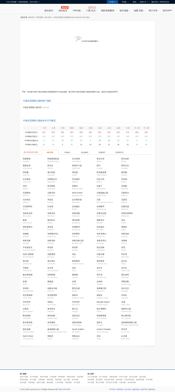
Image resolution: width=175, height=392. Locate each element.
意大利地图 (34, 377)
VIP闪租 (77, 10)
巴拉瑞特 (76, 179)
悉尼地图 (99, 380)
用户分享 (153, 10)
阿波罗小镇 (77, 165)
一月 (44, 128)
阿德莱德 (26, 159)
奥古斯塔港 (126, 316)
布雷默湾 (76, 227)
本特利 (26, 288)
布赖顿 (26, 234)
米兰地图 (91, 382)
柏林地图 (91, 380)
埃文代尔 (125, 288)
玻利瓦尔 (51, 220)
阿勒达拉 (76, 336)
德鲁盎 (50, 281)
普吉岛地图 (133, 377)
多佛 (25, 281)
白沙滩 (124, 336)
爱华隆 (124, 172)
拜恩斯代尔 (52, 179)
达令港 (50, 268)
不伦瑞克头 (27, 247)
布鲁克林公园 (78, 240)
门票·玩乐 (90, 10)
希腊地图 (61, 377)
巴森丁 (99, 186)
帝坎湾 (124, 329)
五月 (81, 128)
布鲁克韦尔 (101, 240)
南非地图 (75, 380)
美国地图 (31, 382)
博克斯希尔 (27, 227)
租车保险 (124, 10)
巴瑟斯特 (26, 193)
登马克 (99, 275)
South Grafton (78, 329)
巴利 (25, 186)
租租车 (9, 9)
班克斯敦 (51, 186)
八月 (109, 128)
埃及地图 (23, 382)
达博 (74, 281)
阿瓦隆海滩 (101, 172)
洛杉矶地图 (132, 382)
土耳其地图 (59, 382)
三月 (63, 128)
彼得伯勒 (51, 316)
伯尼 (123, 247)
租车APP (167, 10)
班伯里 (50, 247)
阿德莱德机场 (53, 159)
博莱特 (124, 227)
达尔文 (99, 268)
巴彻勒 (124, 186)
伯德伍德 (125, 206)
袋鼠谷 (99, 295)
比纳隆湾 (100, 206)
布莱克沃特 (27, 213)
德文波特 (125, 275)
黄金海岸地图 (109, 380)
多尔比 (124, 261)
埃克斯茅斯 (52, 295)
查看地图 (46, 107)
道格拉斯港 (77, 322)
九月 (118, 128)
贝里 (98, 200)
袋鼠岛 (75, 295)
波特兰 (99, 322)
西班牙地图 (44, 377)
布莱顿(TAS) (52, 234)
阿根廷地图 (71, 377)
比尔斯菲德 (77, 200)
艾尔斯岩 (26, 179)
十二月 (146, 128)
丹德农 (26, 268)
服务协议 (152, 389)
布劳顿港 (51, 322)
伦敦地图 (122, 382)
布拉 (74, 254)
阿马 (98, 165)
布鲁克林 (125, 234)
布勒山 (50, 302)
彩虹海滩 (26, 329)
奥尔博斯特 (101, 309)
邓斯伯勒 (125, 281)
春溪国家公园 (53, 329)
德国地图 (50, 380)
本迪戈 (50, 200)
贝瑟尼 (124, 200)
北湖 (123, 302)
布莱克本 (51, 213)
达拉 (74, 268)
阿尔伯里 (125, 159)
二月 (53, 128)
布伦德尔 (100, 227)
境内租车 (63, 10)
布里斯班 (76, 234)
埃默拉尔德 (52, 288)
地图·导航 (138, 10)
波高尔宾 (76, 316)
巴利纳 (124, 179)
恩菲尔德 (76, 288)
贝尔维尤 (26, 200)
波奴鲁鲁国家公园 (129, 322)
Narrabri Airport (103, 302)
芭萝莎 (75, 186)
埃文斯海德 (27, 295)
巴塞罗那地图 (129, 380)
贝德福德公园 (102, 193)
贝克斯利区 (27, 206)
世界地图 (39, 17)
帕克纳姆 (26, 316)
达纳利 (99, 281)
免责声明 (144, 389)
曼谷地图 (142, 377)
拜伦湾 (124, 254)
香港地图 (119, 380)
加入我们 (128, 389)
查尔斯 (26, 261)
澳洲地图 (50, 382)
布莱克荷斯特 (127, 213)
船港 (25, 220)
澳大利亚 (48, 17)
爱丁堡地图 (103, 377)
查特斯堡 (76, 261)
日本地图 (76, 382)
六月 (90, 128)
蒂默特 (50, 336)
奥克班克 (51, 309)
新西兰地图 (41, 382)
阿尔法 (50, 165)
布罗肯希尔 (101, 234)
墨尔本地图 (100, 382)
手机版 (123, 2)
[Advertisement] (87, 358)
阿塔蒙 (26, 172)
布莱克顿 (76, 213)
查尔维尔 (51, 261)
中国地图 (53, 377)
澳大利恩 (51, 172)
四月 (72, 128)
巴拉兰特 (100, 179)
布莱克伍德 (101, 213)
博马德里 (76, 220)
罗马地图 (149, 380)
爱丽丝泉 (26, 165)
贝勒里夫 (125, 193)
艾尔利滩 (76, 159)
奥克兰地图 (123, 377)
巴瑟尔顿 (100, 254)
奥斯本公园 (126, 309)
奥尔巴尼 (100, 159)
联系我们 (120, 389)
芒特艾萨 (26, 302)
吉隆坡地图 (113, 377)
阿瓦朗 (75, 172)
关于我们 (112, 389)
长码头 (124, 295)
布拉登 (50, 227)
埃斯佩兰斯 (101, 288)
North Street (77, 193)
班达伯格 (100, 247)
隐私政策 (136, 389)
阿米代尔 (125, 165)
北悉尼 (26, 309)
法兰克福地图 (92, 377)
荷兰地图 (33, 380)
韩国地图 (68, 382)
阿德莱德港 (101, 316)
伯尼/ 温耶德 (28, 254)
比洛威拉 (76, 206)
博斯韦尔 (100, 220)
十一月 (137, 128)
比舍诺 (50, 206)
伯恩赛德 (51, 254)
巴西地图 (80, 377)
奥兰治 (75, 309)
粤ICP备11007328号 (63, 389)
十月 (128, 128)
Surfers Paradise (104, 329)
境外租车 (48, 10)
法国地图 (41, 380)
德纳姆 (75, 275)
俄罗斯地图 (24, 380)
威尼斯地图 (140, 380)
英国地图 (58, 380)
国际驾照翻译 (107, 10)
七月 (100, 128)
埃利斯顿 (51, 275)
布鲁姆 (124, 240)
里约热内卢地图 (111, 382)
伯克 (123, 220)
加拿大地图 (24, 377)
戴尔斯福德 (27, 275)
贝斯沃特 (51, 193)
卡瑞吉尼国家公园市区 (32, 107)
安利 (98, 336)
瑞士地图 (66, 380)
